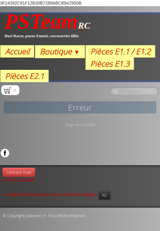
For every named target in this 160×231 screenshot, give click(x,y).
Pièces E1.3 (109, 63)
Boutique (60, 51)
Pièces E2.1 (24, 76)
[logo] (47, 28)
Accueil (17, 51)
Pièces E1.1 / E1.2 (120, 51)
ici (104, 195)
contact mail (18, 172)
